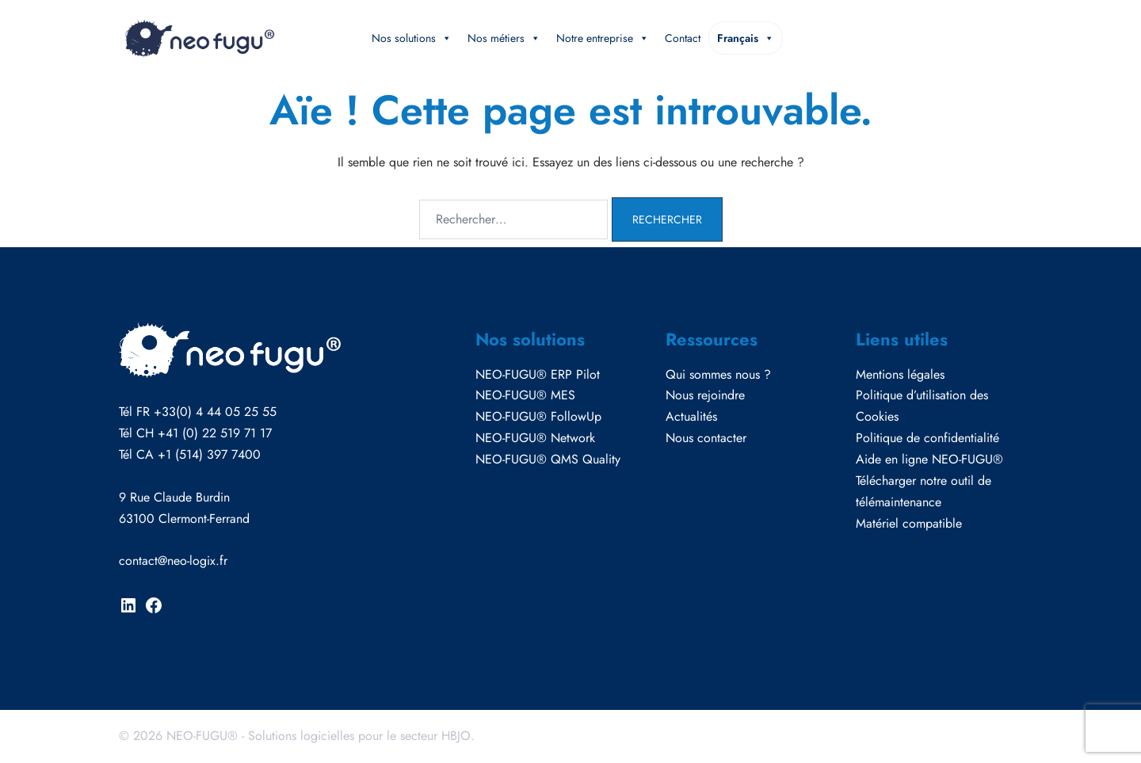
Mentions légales (900, 374)
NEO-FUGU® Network (535, 438)
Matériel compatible (909, 523)
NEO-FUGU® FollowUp (538, 416)
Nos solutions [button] (412, 38)
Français (745, 38)
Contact (682, 38)
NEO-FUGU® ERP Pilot (537, 374)
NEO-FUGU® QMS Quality (547, 459)
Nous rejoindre (705, 395)
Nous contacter (706, 438)
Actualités (691, 416)
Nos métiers (503, 38)
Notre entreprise (602, 38)
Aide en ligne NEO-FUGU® (929, 459)
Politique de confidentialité (927, 438)
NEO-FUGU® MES (525, 395)
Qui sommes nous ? (718, 374)
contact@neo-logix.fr (173, 560)
